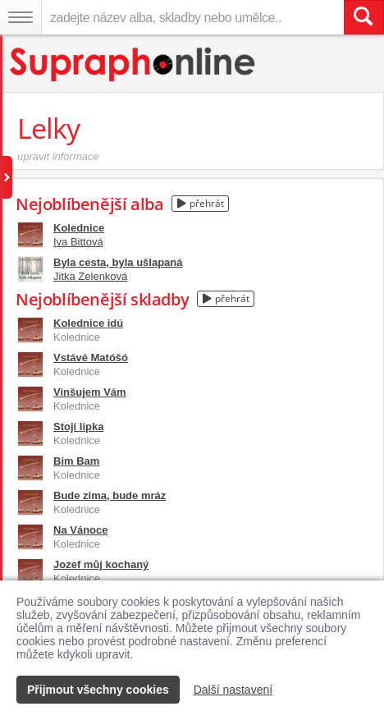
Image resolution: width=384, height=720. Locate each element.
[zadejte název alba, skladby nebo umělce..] (192, 17)
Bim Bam (76, 461)
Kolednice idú (88, 323)
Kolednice (78, 228)
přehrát (200, 203)
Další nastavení (233, 689)
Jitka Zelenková (90, 276)
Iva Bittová (78, 242)
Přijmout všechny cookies (98, 689)
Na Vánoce (80, 530)
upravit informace (58, 156)
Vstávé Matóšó (90, 357)
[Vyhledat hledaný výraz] (363, 17)
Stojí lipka (78, 426)
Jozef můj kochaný (101, 564)
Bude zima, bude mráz (109, 495)
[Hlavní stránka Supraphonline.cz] (133, 64)
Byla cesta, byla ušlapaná (118, 262)
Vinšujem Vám (89, 392)
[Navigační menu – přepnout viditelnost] (20, 17)
